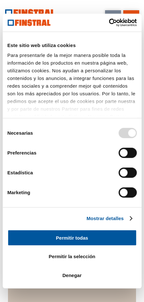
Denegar (71, 275)
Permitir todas (72, 237)
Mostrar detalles (105, 218)
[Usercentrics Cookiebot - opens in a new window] (109, 23)
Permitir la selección (72, 256)
